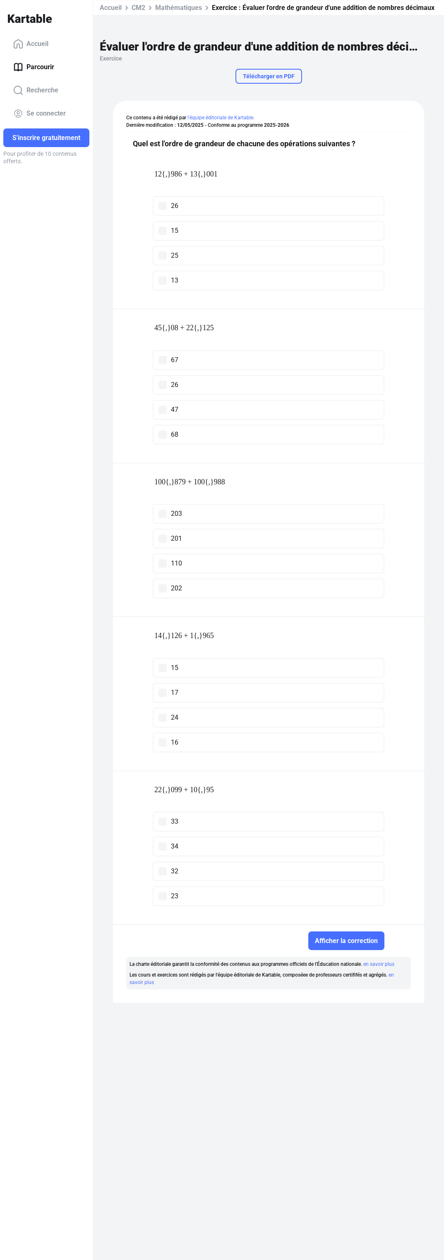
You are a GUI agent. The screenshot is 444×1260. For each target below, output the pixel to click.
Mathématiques (178, 8)
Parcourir (33, 67)
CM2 (138, 8)
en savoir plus (378, 964)
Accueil (30, 44)
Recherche (35, 90)
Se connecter (39, 114)
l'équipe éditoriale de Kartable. (220, 118)
